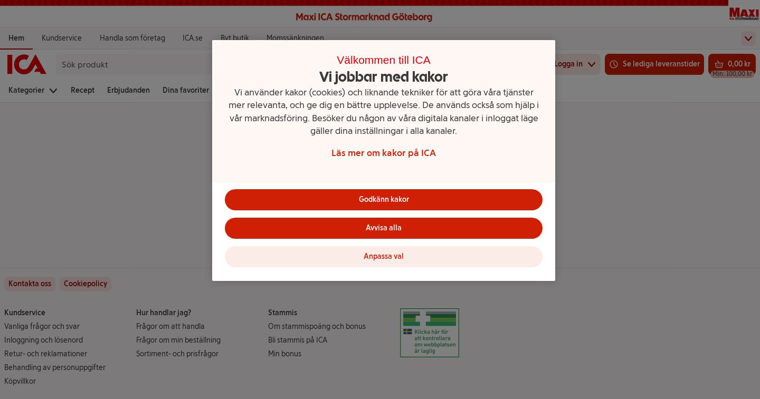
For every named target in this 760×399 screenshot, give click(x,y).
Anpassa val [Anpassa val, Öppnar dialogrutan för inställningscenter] (384, 256)
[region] (383, 160)
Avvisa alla (384, 227)
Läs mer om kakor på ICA (383, 152)
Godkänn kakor (384, 199)
